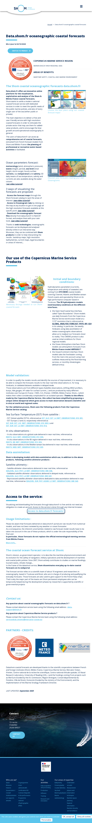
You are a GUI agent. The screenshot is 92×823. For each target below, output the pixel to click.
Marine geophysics (60, 793)
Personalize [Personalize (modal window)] (46, 820)
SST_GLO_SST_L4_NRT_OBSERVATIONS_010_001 (62, 418)
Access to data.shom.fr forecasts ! (46, 511)
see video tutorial (21, 200)
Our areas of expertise (64, 780)
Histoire (8, 788)
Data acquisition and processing (46, 787)
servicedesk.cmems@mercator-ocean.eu (24, 619)
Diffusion (43, 793)
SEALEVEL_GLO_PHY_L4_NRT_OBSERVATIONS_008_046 (29, 471)
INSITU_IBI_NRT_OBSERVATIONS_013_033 (24, 442)
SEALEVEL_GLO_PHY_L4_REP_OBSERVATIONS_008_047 (29, 476)
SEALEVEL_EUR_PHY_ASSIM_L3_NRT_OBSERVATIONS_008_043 (52, 481)
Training (43, 796)
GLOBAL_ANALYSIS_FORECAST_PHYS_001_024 (71, 323)
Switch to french (19, 51)
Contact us (16, 735)
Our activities (44, 781)
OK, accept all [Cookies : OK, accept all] (68, 816)
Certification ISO (23, 790)
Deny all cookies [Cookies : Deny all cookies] (84, 816)
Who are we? (11, 780)
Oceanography (59, 785)
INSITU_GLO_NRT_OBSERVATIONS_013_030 (24, 437)
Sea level (57, 790)
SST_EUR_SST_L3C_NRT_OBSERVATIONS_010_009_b (28, 423)
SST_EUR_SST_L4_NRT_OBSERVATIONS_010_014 (26, 426)
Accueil (50, 24)
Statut (8, 783)
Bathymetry (58, 783)
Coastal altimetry (60, 788)
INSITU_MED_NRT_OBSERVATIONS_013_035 (24, 447)
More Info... (11, 543)
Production (44, 790)
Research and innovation (45, 800)
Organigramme (23, 783)
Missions (8, 785)
